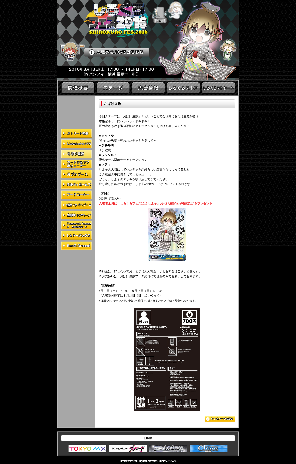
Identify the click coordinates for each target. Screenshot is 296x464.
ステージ (113, 88)
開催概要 (78, 88)
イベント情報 (218, 88)
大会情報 (148, 88)
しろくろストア (183, 88)
